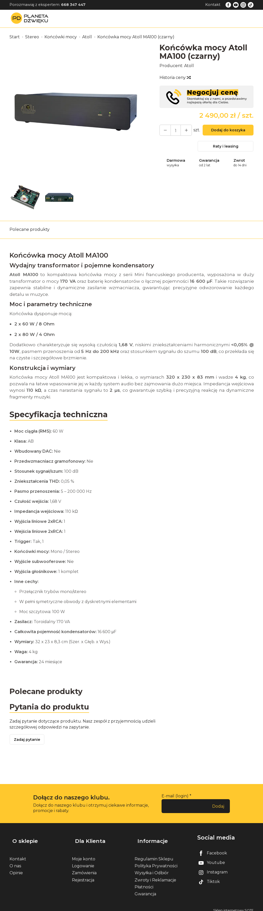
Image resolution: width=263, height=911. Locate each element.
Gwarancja (145, 889)
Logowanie (83, 861)
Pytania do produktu (51, 707)
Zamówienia (84, 868)
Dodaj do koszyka (225, 131)
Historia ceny (174, 77)
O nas (15, 861)
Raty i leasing (225, 147)
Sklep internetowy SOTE (233, 906)
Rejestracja (83, 875)
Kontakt (212, 4)
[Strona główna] (31, 18)
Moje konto (83, 854)
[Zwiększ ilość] (163, 130)
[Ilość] (173, 130)
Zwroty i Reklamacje (155, 875)
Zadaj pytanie (28, 741)
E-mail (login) (175, 798)
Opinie (16, 868)
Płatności (144, 882)
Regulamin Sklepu (154, 854)
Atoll (189, 65)
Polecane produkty (30, 229)
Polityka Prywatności (156, 861)
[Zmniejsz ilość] (182, 130)
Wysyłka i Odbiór (152, 868)
